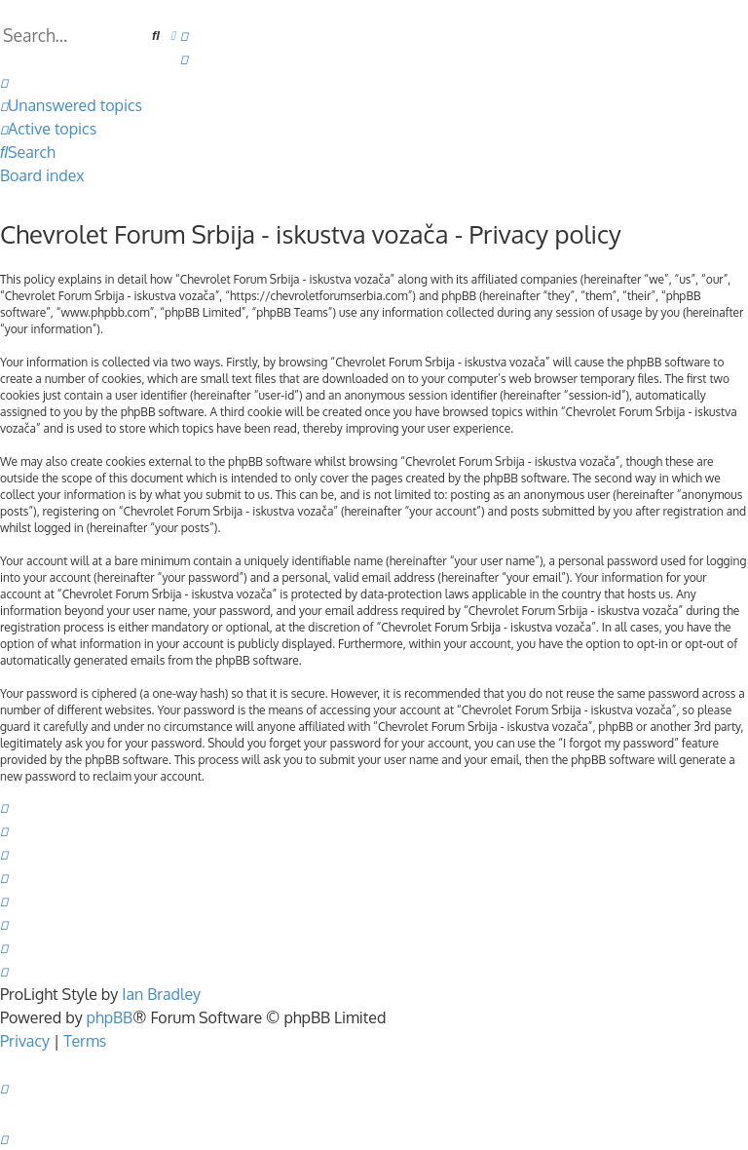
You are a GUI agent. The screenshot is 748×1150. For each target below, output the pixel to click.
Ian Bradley (161, 994)
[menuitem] (184, 35)
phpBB (110, 1017)
